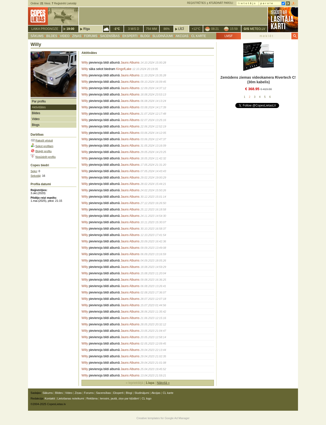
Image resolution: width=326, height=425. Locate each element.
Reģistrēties (196, 3)
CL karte (198, 36)
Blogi (145, 36)
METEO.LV (254, 29)
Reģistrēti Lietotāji (64, 3)
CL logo (146, 398)
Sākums (37, 36)
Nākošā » (163, 383)
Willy (85, 62)
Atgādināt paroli (221, 3)
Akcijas (182, 36)
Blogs (35, 125)
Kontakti (50, 398)
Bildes (51, 36)
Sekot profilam (44, 146)
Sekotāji (35, 175)
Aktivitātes (39, 107)
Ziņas (76, 36)
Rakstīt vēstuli (44, 140)
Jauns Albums (130, 62)
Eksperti (130, 36)
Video (64, 36)
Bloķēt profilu (43, 151)
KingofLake (123, 69)
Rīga (86, 29)
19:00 (70, 29)
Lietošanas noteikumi (70, 398)
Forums (90, 36)
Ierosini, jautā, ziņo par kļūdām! (119, 398)
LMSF (228, 36)
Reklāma (92, 398)
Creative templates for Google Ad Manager (163, 418)
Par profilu (39, 101)
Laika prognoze (44, 29)
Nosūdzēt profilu (45, 156)
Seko (34, 171)
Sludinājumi (163, 36)
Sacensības (110, 36)
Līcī (181, 29)
